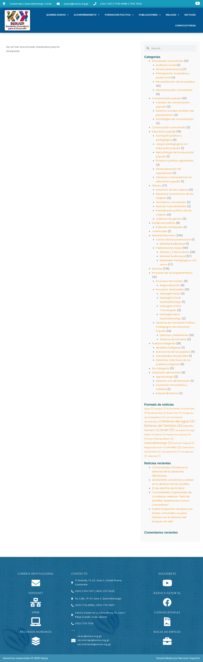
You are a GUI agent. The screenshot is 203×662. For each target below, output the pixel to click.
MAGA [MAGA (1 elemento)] (160, 435)
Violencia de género (169, 219)
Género (157, 185)
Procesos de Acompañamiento (172, 273)
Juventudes (159, 231)
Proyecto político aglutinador (175, 160)
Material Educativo (164, 235)
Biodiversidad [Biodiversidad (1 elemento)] (157, 413)
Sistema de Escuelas (173, 339)
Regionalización (170, 285)
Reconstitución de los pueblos (175, 81)
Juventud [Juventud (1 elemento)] (182, 430)
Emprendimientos (167, 393)
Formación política (119, 15)
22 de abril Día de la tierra (168, 489)
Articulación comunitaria (167, 61)
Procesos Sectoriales (169, 281)
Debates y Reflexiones (174, 335)
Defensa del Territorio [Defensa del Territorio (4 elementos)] (163, 426)
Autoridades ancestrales (172, 356)
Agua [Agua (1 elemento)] (149, 408)
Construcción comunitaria (169, 127)
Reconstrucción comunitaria (174, 90)
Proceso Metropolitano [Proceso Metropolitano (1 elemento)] (158, 439)
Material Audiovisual (172, 243)
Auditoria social (166, 65)
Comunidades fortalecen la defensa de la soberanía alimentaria (170, 472)
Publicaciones (150, 15)
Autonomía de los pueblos (173, 352)
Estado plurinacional (169, 69)
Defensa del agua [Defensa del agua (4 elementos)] (178, 421)
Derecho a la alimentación (173, 381)
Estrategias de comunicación (175, 119)
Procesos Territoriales (170, 289)
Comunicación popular (166, 98)
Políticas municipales (169, 227)
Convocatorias (185, 25)
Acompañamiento (87, 15)
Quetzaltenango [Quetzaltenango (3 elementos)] (158, 443)
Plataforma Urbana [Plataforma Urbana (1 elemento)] (178, 435)
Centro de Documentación (173, 239)
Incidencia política (163, 223)
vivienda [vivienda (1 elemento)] (154, 456)
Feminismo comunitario (171, 202)
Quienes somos (57, 15)
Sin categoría (160, 368)
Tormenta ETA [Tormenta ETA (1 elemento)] (170, 452)
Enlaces (172, 15)
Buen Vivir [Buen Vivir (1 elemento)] (174, 413)
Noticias (190, 15)
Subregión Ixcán (170, 293)
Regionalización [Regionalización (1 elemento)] (155, 448)
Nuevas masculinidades (171, 206)
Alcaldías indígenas (168, 347)
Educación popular (164, 131)
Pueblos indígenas (164, 343)
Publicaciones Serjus (169, 248)
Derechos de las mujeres (172, 189)
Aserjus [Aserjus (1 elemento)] (160, 408)
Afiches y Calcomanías (174, 252)
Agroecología (164, 376)
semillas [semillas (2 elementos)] (173, 448)
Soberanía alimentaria (166, 372)
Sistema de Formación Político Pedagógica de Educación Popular (175, 327)
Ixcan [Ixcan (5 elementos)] (167, 430)
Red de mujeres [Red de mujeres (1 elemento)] (183, 443)
